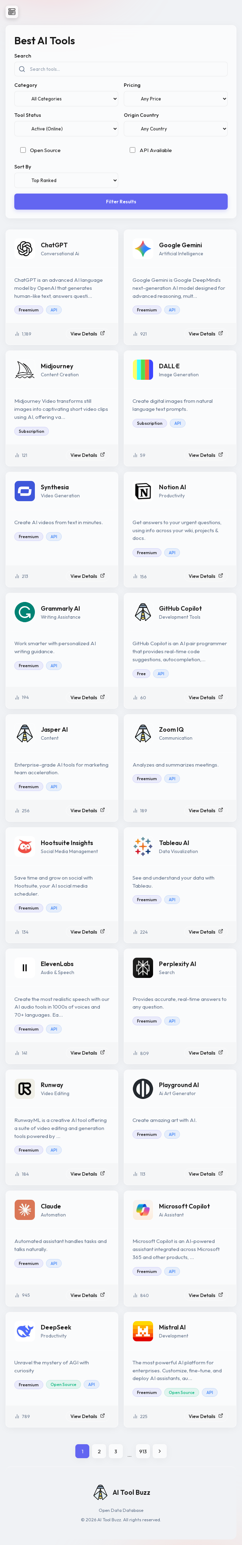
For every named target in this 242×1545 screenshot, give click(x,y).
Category (25, 85)
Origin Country (141, 115)
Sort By (22, 167)
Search (22, 56)
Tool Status (27, 115)
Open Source (45, 150)
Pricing (132, 85)
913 (143, 1451)
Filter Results (121, 201)
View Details (87, 334)
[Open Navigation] (12, 12)
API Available (155, 150)
